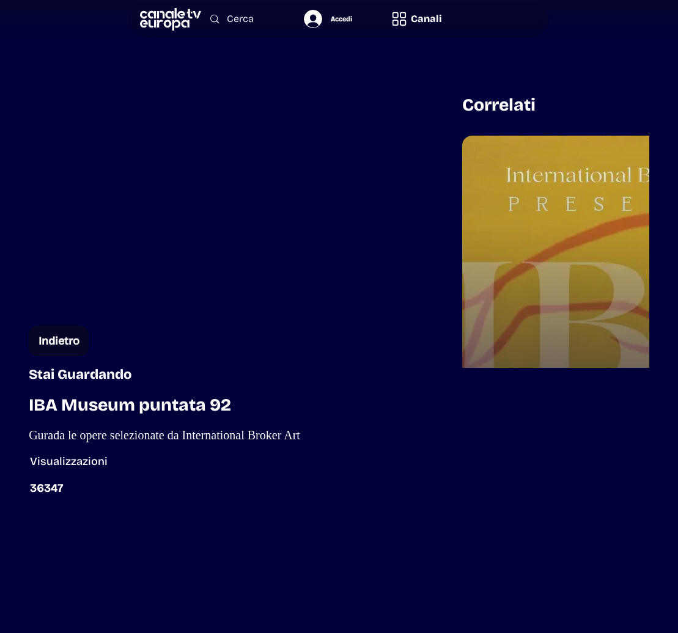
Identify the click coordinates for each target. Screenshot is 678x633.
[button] (416, 19)
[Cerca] (245, 19)
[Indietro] (59, 341)
